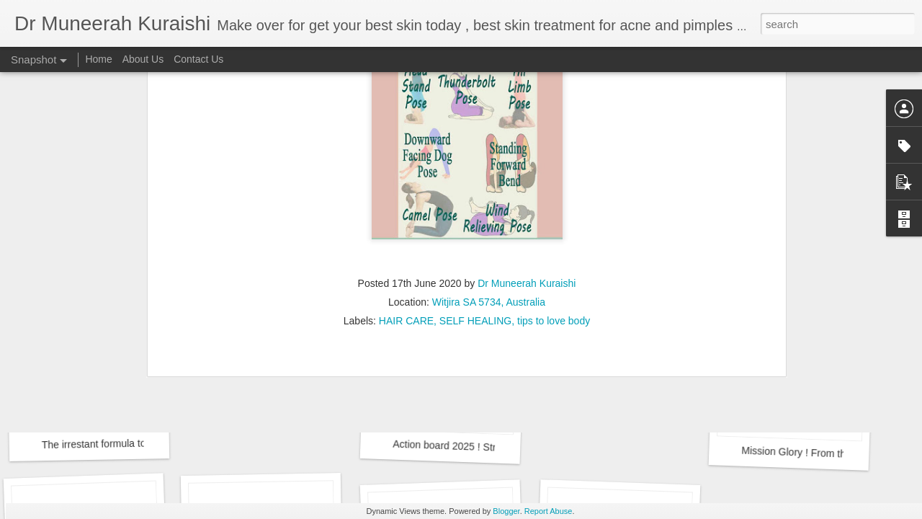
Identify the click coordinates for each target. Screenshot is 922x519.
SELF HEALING (475, 193)
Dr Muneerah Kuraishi (527, 155)
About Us (143, 59)
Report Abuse (548, 511)
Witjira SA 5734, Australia (488, 174)
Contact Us (198, 59)
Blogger (506, 511)
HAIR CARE (406, 193)
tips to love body (553, 193)
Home (98, 59)
